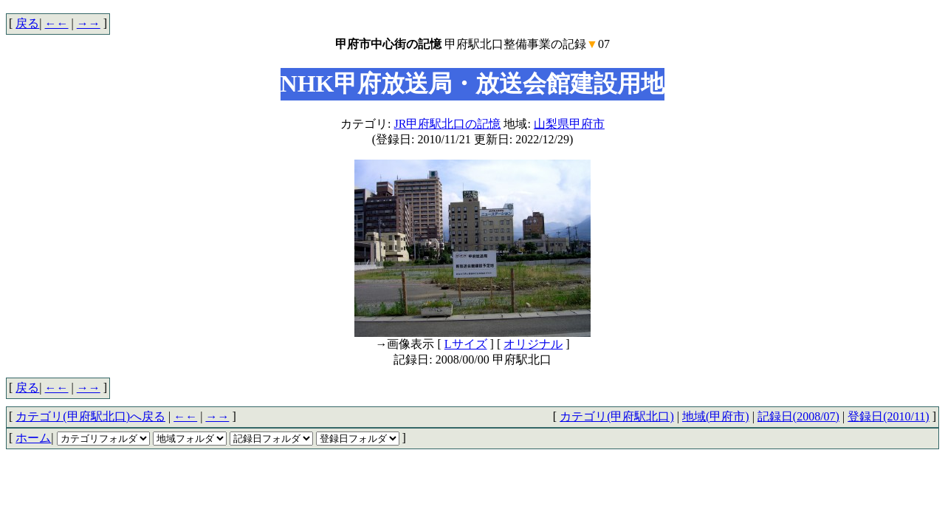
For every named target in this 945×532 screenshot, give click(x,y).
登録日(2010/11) (888, 416)
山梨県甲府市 (569, 123)
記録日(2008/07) (798, 416)
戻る (27, 23)
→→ (88, 23)
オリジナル (533, 344)
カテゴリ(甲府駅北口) (617, 416)
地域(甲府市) (715, 416)
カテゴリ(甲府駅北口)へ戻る (90, 416)
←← (57, 23)
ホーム (33, 438)
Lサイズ (465, 344)
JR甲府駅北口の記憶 (447, 123)
